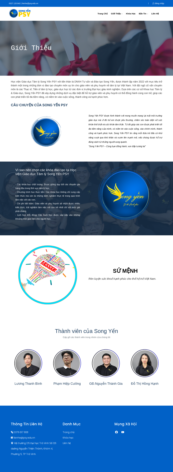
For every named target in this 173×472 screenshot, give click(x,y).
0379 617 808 (19, 432)
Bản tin (143, 13)
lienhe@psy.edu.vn (23, 437)
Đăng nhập (158, 3)
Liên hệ (155, 13)
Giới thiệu (117, 13)
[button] (22, 275)
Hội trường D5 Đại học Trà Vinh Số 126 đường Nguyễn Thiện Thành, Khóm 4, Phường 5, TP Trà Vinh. (33, 449)
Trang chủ (103, 13)
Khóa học (131, 13)
